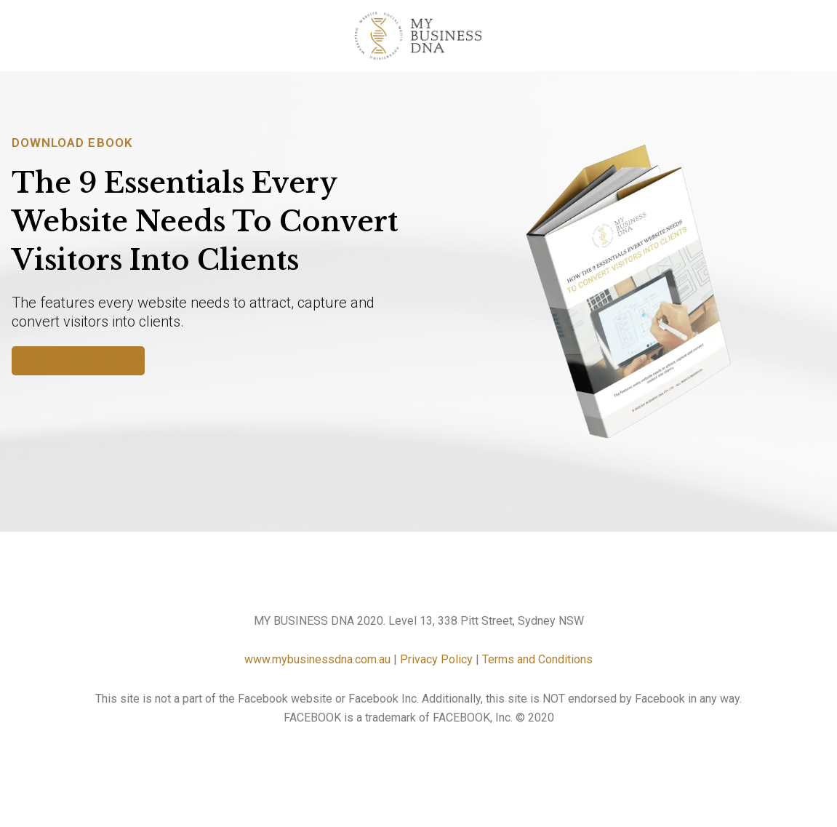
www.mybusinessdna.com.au (317, 659)
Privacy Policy (436, 659)
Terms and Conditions (537, 659)
